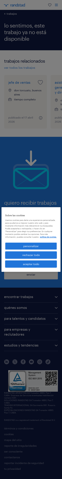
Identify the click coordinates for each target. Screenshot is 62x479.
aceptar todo (31, 264)
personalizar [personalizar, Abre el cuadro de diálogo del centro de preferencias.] (31, 246)
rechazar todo (31, 254)
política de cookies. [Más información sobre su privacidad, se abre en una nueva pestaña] (48, 237)
